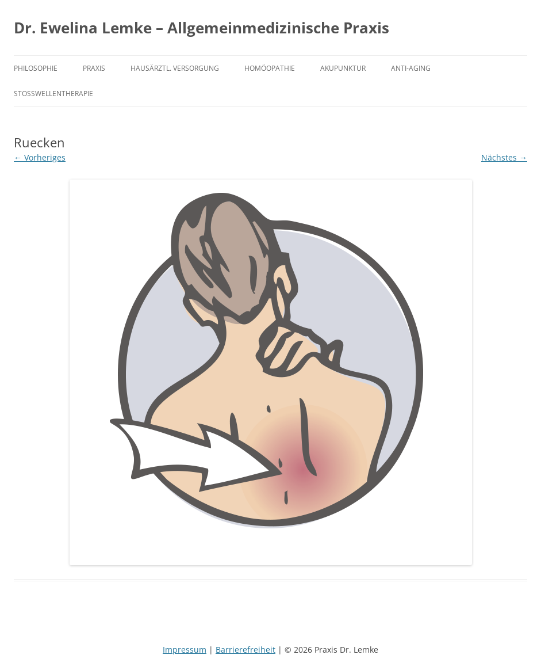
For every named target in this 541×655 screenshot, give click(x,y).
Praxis (94, 68)
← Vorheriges (40, 157)
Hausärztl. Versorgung (175, 68)
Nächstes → (504, 157)
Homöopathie (269, 68)
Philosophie (35, 68)
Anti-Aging (411, 68)
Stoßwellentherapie (53, 93)
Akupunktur (343, 68)
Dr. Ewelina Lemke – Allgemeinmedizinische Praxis (201, 27)
